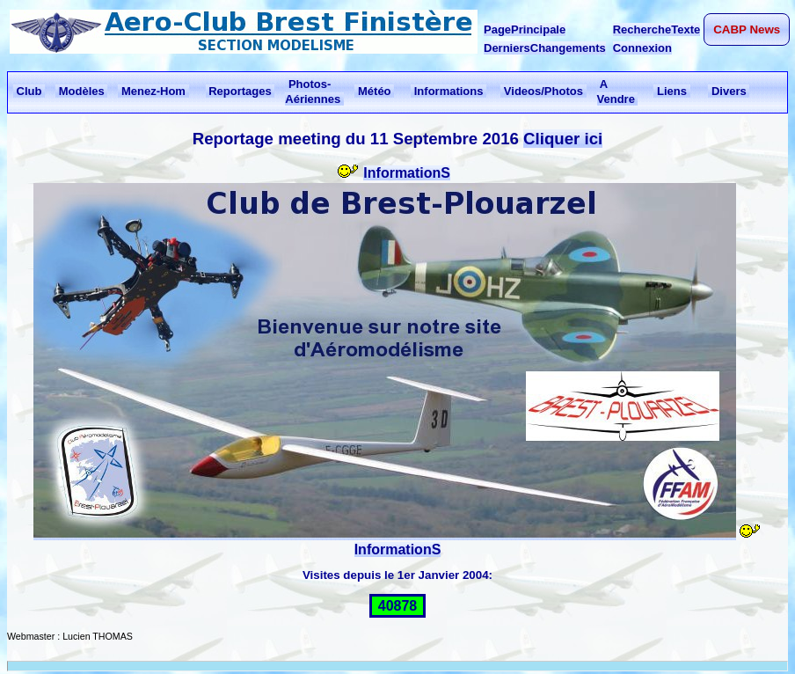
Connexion (642, 48)
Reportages (240, 91)
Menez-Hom (153, 91)
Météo (374, 91)
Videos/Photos (543, 91)
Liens (671, 91)
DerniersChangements (545, 48)
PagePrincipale (524, 29)
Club (29, 91)
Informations (448, 91)
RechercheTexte (656, 29)
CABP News (746, 29)
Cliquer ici (562, 138)
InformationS (406, 172)
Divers (728, 91)
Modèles (81, 91)
